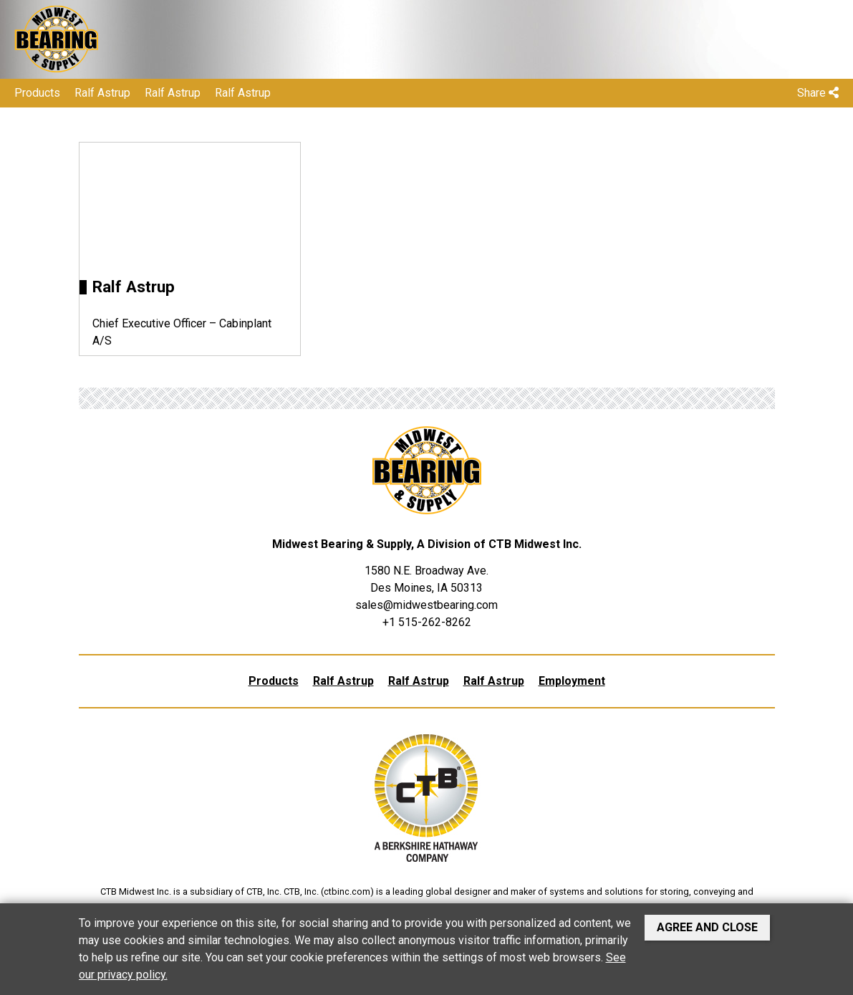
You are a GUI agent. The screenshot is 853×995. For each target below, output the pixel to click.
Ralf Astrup (102, 93)
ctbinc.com (347, 891)
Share (818, 93)
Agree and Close (707, 927)
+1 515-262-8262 (426, 622)
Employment (572, 681)
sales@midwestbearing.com (426, 605)
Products (37, 93)
